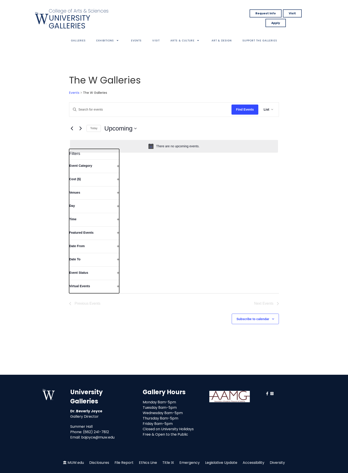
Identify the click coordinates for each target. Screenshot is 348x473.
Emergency (189, 462)
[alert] (174, 146)
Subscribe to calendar (252, 319)
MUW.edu (76, 462)
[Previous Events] (71, 128)
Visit (292, 13)
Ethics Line (148, 462)
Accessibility (253, 462)
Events (74, 93)
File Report (124, 462)
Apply (275, 23)
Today (93, 128)
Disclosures (99, 462)
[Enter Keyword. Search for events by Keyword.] (150, 110)
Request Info (265, 13)
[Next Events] (80, 128)
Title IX (168, 462)
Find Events (245, 109)
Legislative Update (221, 462)
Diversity (277, 462)
